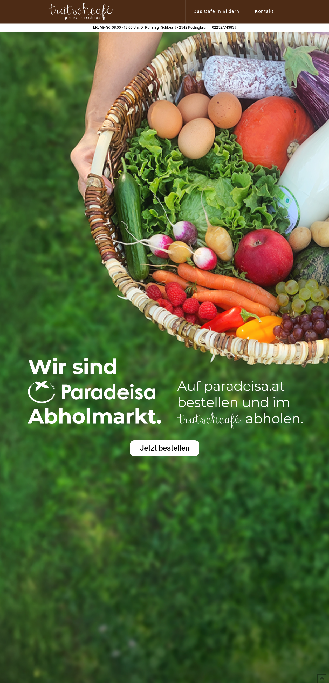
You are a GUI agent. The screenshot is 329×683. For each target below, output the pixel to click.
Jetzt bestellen (164, 448)
